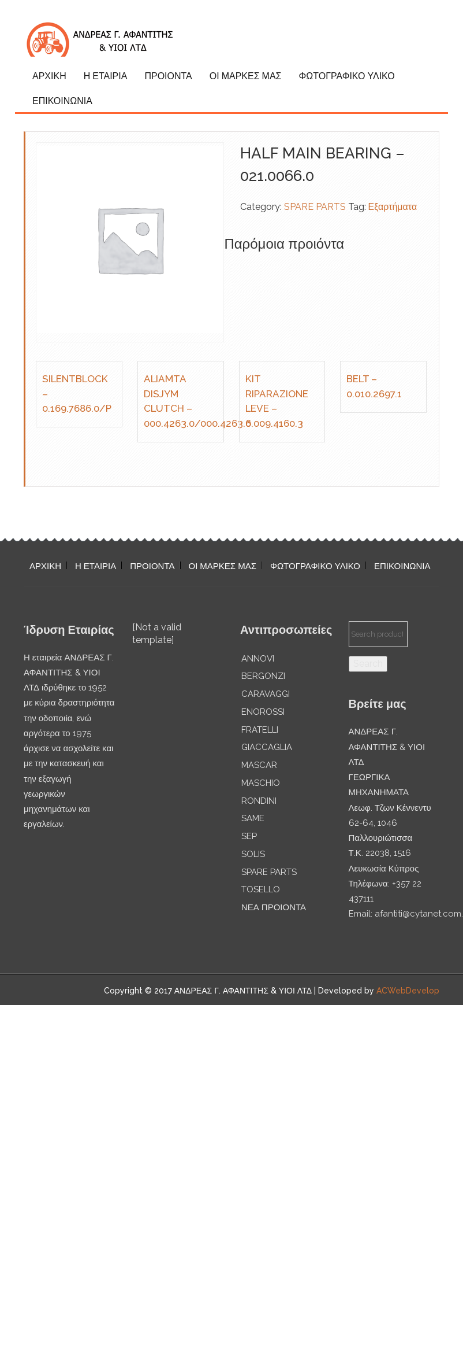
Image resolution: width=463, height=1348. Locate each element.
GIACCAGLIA (266, 747)
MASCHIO (260, 783)
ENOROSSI (263, 712)
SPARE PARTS (315, 206)
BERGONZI (263, 676)
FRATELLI (259, 730)
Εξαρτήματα (392, 206)
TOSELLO (260, 889)
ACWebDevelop (407, 990)
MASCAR (259, 765)
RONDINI (259, 801)
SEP (249, 836)
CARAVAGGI (265, 694)
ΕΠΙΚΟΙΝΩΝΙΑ (62, 100)
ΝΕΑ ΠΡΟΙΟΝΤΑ (273, 907)
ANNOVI (257, 658)
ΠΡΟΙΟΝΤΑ (168, 76)
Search (368, 663)
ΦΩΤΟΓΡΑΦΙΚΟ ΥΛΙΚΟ (346, 76)
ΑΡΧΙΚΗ (49, 76)
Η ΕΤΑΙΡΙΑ (106, 76)
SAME (252, 818)
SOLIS (253, 854)
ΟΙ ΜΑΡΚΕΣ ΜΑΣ (246, 76)
